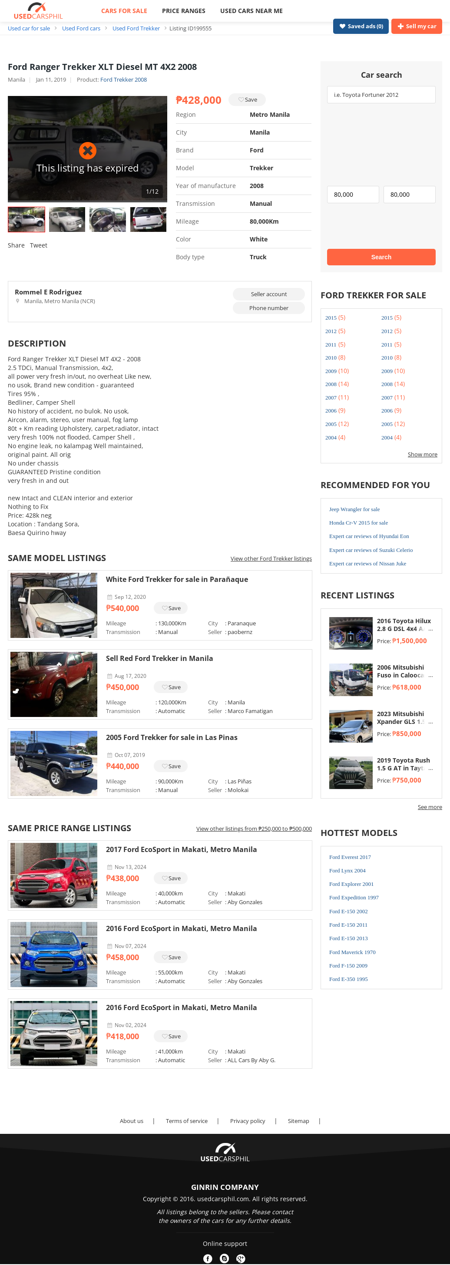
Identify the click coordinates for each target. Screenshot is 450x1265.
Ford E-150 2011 (348, 925)
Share (16, 245)
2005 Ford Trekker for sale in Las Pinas (172, 737)
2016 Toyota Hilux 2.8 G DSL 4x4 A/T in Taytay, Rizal (404, 629)
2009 (331, 371)
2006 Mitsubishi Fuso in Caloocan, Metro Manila (403, 675)
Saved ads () (361, 26)
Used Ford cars (81, 28)
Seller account (269, 294)
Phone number (268, 308)
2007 (331, 397)
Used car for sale (29, 28)
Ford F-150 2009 (348, 965)
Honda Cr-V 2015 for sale (358, 522)
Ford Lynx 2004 (347, 870)
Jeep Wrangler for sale (354, 509)
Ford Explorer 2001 (351, 884)
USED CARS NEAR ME (251, 11)
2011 (331, 344)
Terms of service (187, 1121)
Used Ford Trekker (136, 28)
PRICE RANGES (183, 11)
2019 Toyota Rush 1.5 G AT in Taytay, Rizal (404, 768)
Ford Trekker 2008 (123, 79)
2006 (331, 410)
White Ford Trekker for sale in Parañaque (177, 579)
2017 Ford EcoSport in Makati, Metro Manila (181, 849)
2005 (331, 424)
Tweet (38, 245)
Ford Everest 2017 (350, 857)
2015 (331, 317)
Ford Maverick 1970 (352, 952)
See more (430, 807)
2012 (331, 331)
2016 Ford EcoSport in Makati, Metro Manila (181, 928)
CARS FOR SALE (124, 11)
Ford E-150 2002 (348, 911)
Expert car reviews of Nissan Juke (367, 563)
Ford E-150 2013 (348, 938)
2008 (331, 384)
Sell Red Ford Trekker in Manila (159, 658)
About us (131, 1121)
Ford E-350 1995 (348, 979)
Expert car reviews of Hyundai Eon (369, 536)
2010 (331, 357)
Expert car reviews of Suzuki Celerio (371, 550)
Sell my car (417, 26)
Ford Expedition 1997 (354, 897)
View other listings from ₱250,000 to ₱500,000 (254, 828)
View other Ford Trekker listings (271, 558)
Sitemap (298, 1121)
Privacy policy (247, 1121)
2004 (331, 437)
